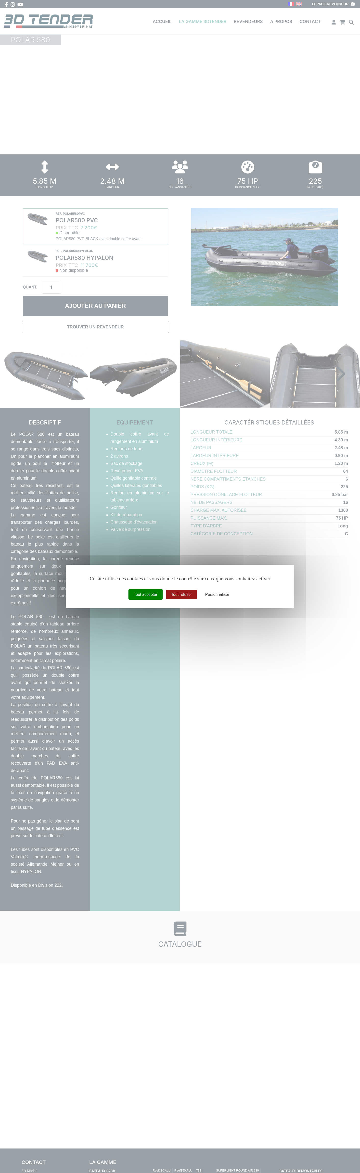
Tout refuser (181, 594)
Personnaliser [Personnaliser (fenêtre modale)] (217, 594)
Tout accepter (145, 594)
